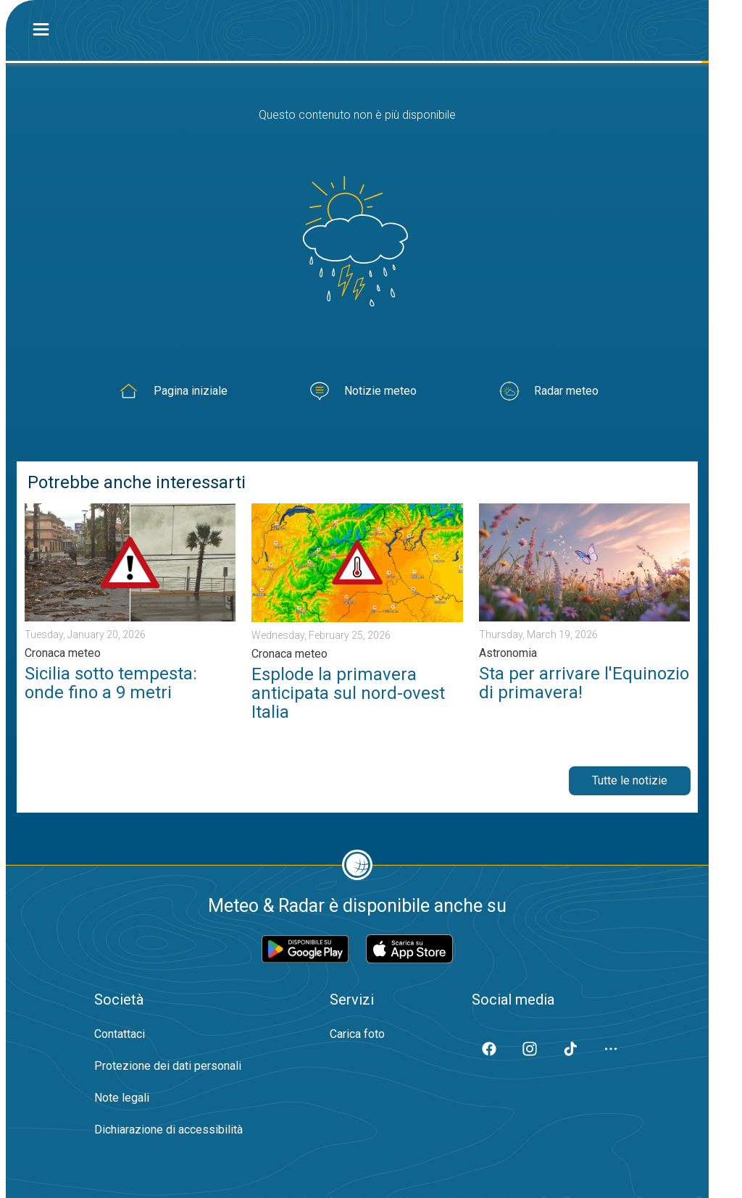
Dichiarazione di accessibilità (168, 1129)
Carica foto (357, 1034)
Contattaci (119, 1034)
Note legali (121, 1098)
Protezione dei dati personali (167, 1066)
